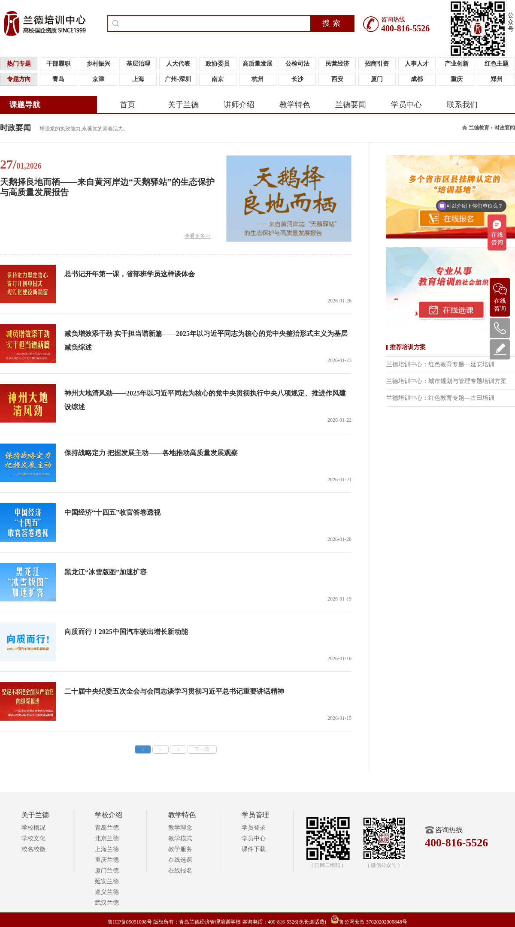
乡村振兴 (98, 63)
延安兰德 (107, 881)
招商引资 (377, 63)
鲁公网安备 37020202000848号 (368, 922)
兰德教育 (479, 128)
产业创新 (457, 63)
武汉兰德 (107, 903)
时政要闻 (504, 128)
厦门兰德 (107, 870)
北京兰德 (107, 838)
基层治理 (138, 63)
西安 (337, 79)
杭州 (257, 79)
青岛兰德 (107, 827)
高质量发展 (257, 63)
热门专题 (19, 63)
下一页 (202, 749)
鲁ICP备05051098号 (130, 922)
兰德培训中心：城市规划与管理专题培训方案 (446, 381)
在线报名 (180, 870)
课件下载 (254, 849)
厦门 (377, 79)
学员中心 (406, 104)
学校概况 (33, 827)
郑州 (497, 79)
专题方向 (19, 79)
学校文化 (33, 838)
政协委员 (218, 63)
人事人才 (417, 63)
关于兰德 (183, 104)
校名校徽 (33, 849)
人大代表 (178, 63)
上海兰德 (107, 849)
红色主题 (497, 63)
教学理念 (180, 827)
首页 (127, 104)
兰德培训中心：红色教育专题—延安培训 (440, 364)
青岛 (58, 79)
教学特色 (294, 104)
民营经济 (337, 63)
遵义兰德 (107, 892)
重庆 (457, 79)
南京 (218, 79)
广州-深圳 (178, 79)
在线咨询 (500, 295)
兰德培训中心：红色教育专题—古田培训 (440, 398)
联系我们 (462, 104)
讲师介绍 (239, 104)
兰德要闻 (350, 104)
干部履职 (58, 63)
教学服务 (180, 849)
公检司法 (297, 63)
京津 (98, 79)
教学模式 (180, 838)
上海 (138, 79)
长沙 (297, 79)
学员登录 (254, 827)
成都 (417, 79)
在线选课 (180, 860)
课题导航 (24, 104)
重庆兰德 (107, 860)
